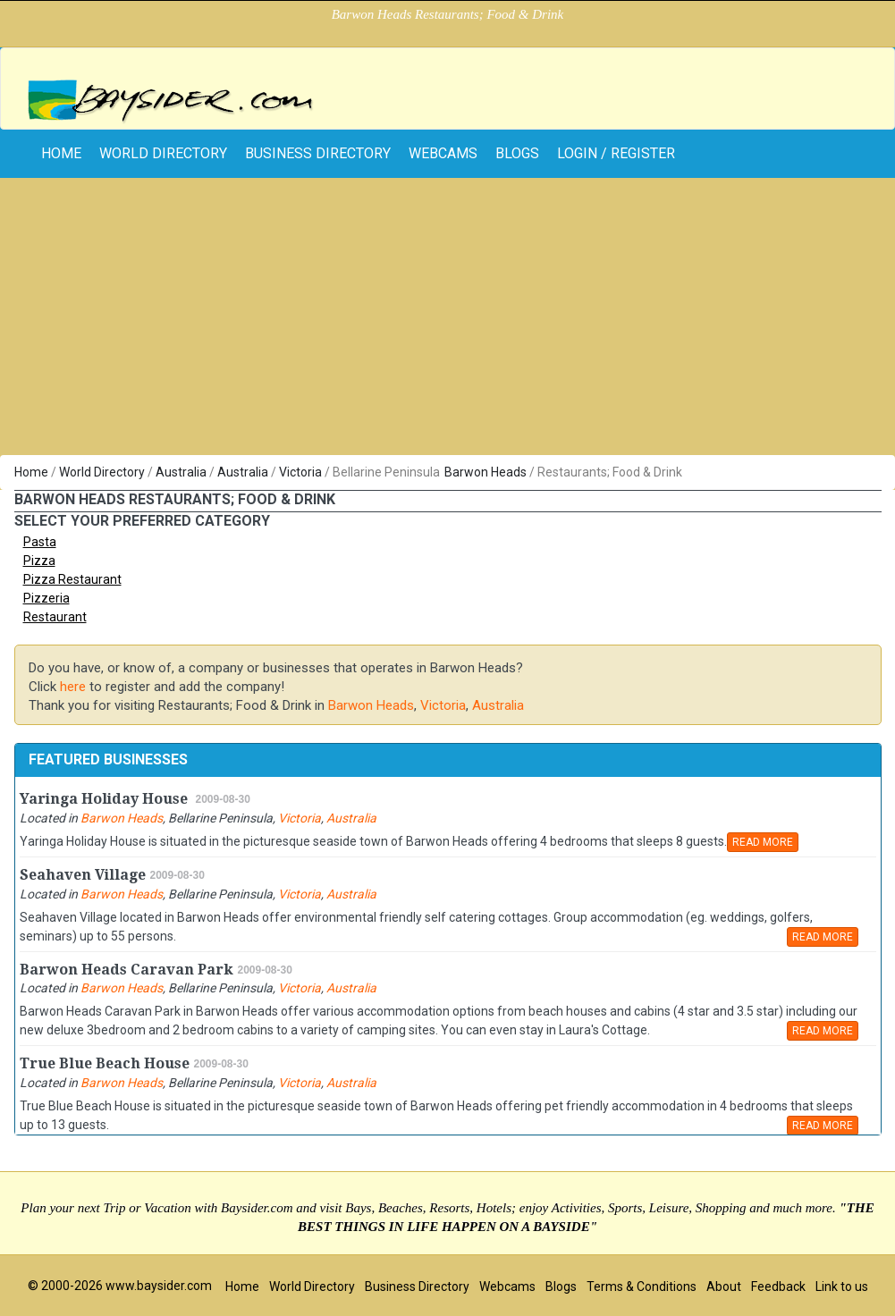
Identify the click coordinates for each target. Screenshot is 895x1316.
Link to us (841, 1286)
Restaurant (55, 617)
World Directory (163, 153)
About (723, 1286)
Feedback (778, 1286)
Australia (181, 472)
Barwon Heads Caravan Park (126, 969)
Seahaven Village (83, 874)
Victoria (300, 472)
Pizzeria (46, 598)
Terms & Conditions (642, 1286)
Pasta (39, 542)
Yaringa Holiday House (105, 798)
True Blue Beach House (105, 1063)
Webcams (443, 153)
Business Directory (318, 153)
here (73, 687)
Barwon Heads (485, 472)
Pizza (39, 560)
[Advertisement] (447, 321)
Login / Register (616, 153)
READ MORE (762, 842)
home (61, 153)
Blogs (517, 153)
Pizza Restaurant (72, 579)
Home (31, 472)
